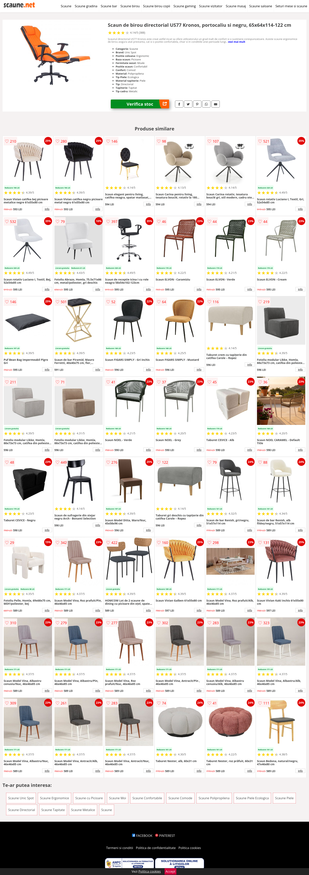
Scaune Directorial (21, 810)
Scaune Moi (117, 798)
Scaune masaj (236, 6)
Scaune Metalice (83, 810)
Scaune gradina (86, 6)
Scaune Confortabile (147, 798)
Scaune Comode (180, 798)
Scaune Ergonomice (54, 798)
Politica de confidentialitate (156, 848)
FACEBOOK (142, 835)
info (47, 209)
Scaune (66, 6)
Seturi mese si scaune (291, 6)
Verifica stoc (148, 104)
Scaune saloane (260, 6)
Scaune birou (130, 6)
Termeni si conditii (119, 848)
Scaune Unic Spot (21, 798)
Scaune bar (109, 6)
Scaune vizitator (210, 6)
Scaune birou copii (156, 6)
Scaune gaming (184, 6)
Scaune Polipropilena (214, 798)
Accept (170, 871)
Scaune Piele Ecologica (252, 798)
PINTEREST (165, 835)
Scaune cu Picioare (89, 798)
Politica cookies (190, 848)
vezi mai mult (236, 41)
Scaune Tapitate (53, 810)
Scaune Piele (284, 798)
